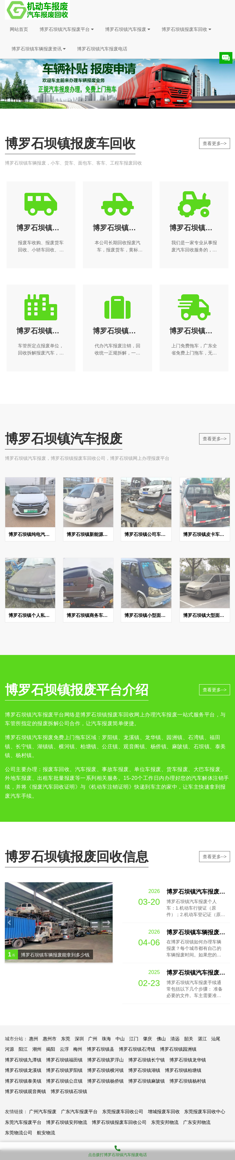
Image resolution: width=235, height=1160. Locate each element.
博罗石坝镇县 (100, 1049)
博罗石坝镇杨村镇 (187, 1081)
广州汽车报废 (42, 1111)
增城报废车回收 (164, 1111)
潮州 (36, 1049)
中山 (120, 1038)
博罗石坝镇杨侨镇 (105, 1081)
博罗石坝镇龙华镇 (187, 1059)
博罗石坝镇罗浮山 (105, 1059)
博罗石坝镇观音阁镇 (25, 1091)
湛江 (202, 1038)
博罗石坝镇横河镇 (105, 1070)
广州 (92, 1038)
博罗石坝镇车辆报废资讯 (38, 49)
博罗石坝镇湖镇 (144, 1070)
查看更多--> (215, 143)
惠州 (33, 1038)
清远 (175, 1038)
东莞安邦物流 (165, 1122)
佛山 (161, 1038)
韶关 (188, 1038)
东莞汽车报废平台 (23, 1122)
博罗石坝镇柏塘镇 (183, 1070)
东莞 (65, 1038)
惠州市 (49, 1038)
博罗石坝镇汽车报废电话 (102, 48)
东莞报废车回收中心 (204, 1111)
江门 (133, 1038)
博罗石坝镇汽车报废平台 (66, 29)
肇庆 (147, 1038)
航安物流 (46, 1132)
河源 (9, 1049)
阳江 (23, 1049)
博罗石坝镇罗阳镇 (64, 1070)
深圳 (79, 1038)
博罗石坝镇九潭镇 (23, 1059)
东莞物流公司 (18, 1132)
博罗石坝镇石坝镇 (69, 1091)
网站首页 (19, 29)
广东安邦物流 (197, 1122)
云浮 (64, 1049)
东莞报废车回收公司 (122, 1111)
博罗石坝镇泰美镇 (23, 1081)
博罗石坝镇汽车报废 (127, 29)
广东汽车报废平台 (79, 1111)
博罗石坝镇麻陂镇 (146, 1081)
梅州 (77, 1049)
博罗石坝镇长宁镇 (146, 1059)
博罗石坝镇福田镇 (64, 1059)
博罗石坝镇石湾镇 (137, 1049)
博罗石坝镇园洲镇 (178, 1049)
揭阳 (50, 1049)
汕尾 (215, 1038)
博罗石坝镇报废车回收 (186, 29)
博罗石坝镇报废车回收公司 (119, 1122)
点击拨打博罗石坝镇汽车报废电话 (117, 1149)
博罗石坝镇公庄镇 (64, 1081)
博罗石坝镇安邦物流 (66, 1122)
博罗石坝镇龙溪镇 (23, 1070)
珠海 (106, 1038)
